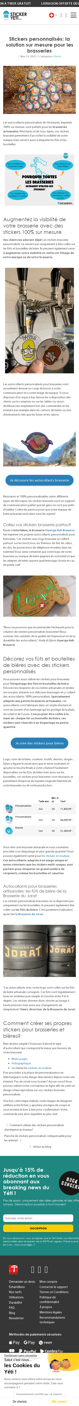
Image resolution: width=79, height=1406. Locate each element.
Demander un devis (22, 1282)
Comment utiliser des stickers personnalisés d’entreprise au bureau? (34, 1127)
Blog (12, 1313)
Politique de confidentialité (49, 1299)
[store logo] (15, 15)
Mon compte (48, 1282)
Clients (57, 56)
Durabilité (15, 1302)
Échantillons (17, 1287)
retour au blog (39, 1147)
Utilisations (16, 1297)
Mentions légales (51, 1312)
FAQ (12, 1308)
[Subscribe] (38, 1228)
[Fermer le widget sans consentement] (20, 1355)
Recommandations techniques (52, 1320)
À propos (46, 1307)
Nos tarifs (15, 1292)
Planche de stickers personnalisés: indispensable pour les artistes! (37, 1138)
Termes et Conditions (54, 1292)
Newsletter (16, 1318)
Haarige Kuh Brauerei (60, 530)
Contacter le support (54, 1287)
